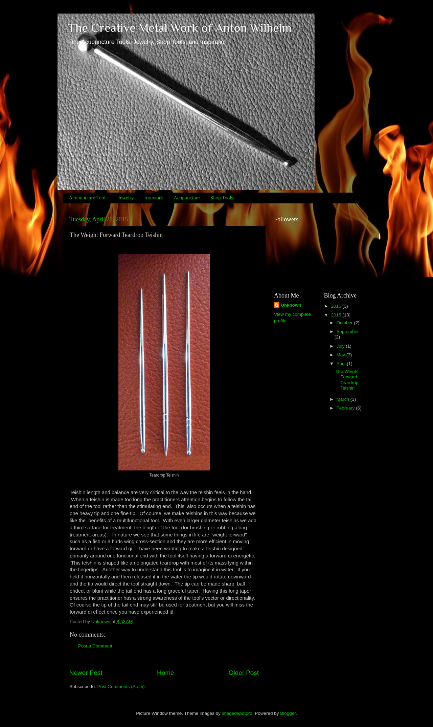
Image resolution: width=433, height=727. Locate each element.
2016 (336, 306)
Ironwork (153, 197)
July (341, 346)
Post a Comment (95, 645)
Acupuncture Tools (88, 197)
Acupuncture (187, 197)
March (343, 399)
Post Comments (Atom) (121, 686)
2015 (336, 314)
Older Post (244, 672)
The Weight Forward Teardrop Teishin (347, 380)
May (341, 354)
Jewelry (126, 197)
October (345, 322)
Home (165, 672)
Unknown (291, 305)
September (348, 331)
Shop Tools (221, 197)
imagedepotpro (237, 713)
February (346, 408)
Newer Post (85, 672)
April (342, 363)
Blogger (288, 713)
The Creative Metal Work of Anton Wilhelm (180, 28)
